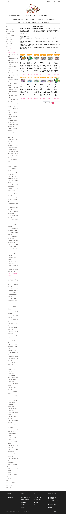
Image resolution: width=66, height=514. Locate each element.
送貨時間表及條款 (25, 499)
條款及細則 (23, 502)
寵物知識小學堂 (35, 22)
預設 (57, 52)
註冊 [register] (58, 1)
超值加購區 (45, 20)
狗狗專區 (20, 20)
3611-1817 (37, 497)
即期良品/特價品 (20, 22)
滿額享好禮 (27, 22)
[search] (7, 1)
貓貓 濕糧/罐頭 (27, 15)
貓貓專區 (20, 15)
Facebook (37, 504)
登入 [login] (54, 1)
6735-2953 (37, 499)
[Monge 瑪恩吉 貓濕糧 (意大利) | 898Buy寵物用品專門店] (33, 8)
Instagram (37, 502)
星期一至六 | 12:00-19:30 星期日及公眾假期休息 (53, 506)
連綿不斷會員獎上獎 (45, 22)
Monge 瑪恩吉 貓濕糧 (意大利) (40, 15)
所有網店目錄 (13, 20)
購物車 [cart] (49, 1)
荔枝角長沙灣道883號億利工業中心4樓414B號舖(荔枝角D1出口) (53, 500)
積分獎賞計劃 (52, 20)
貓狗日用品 (38, 20)
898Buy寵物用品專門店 (11, 15)
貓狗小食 (32, 20)
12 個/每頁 (47, 102)
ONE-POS (28, 511)
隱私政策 (23, 504)
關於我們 (23, 507)
